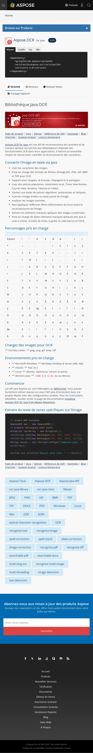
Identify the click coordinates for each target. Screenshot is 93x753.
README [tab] (14, 86)
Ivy (30, 49)
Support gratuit (27, 137)
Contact (67, 748)
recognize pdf (49, 547)
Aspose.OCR (29, 39)
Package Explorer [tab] (19, 93)
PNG (27, 497)
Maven (10, 49)
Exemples (72, 133)
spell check (45, 539)
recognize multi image (50, 564)
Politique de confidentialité (33, 748)
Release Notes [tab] (52, 86)
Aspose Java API (69, 481)
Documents (45, 691)
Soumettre (46, 631)
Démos (38, 133)
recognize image (47, 531)
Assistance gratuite (46, 701)
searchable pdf (18, 555)
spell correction (19, 539)
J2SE (26, 514)
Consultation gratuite (45, 707)
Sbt (38, 49)
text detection (18, 580)
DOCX (26, 506)
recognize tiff (75, 547)
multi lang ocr (18, 564)
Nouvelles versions (45, 681)
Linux (77, 506)
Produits (45, 676)
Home (9, 15)
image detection (48, 572)
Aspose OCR (42, 481)
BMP (55, 497)
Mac (12, 514)
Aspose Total (17, 481)
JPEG (12, 497)
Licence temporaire (49, 137)
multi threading (19, 572)
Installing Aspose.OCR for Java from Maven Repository (40, 400)
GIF (41, 497)
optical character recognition (27, 522)
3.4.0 (52, 40)
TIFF (69, 497)
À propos (46, 727)
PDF (41, 506)
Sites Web (45, 722)
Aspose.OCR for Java (16, 144)
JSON (41, 514)
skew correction (71, 539)
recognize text (18, 531)
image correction (20, 547)
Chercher (10, 137)
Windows (59, 506)
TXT (11, 506)
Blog (83, 133)
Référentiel (60, 388)
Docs (28, 133)
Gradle (21, 49)
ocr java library (18, 489)
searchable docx (47, 555)
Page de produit (14, 133)
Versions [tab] (32, 86)
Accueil (46, 671)
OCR (58, 522)
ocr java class (45, 489)
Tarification (45, 686)
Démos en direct (45, 696)
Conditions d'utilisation (54, 748)
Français (71, 5)
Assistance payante (45, 712)
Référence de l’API (54, 133)
